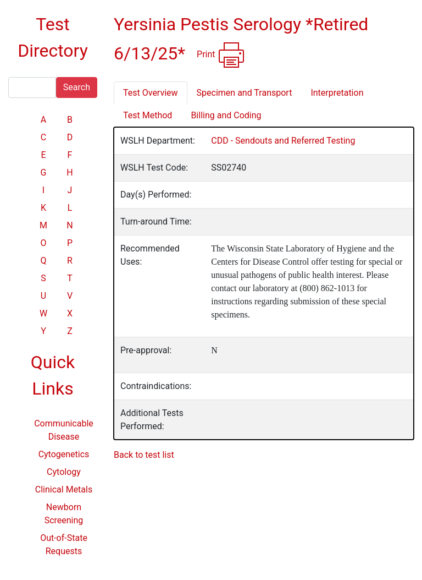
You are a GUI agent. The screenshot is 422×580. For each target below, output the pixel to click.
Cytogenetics (64, 454)
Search (76, 87)
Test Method (147, 115)
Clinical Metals (63, 489)
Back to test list (144, 455)
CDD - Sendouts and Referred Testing (283, 140)
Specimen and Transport (244, 92)
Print (221, 55)
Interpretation (336, 92)
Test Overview (150, 92)
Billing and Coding (226, 115)
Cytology (64, 472)
